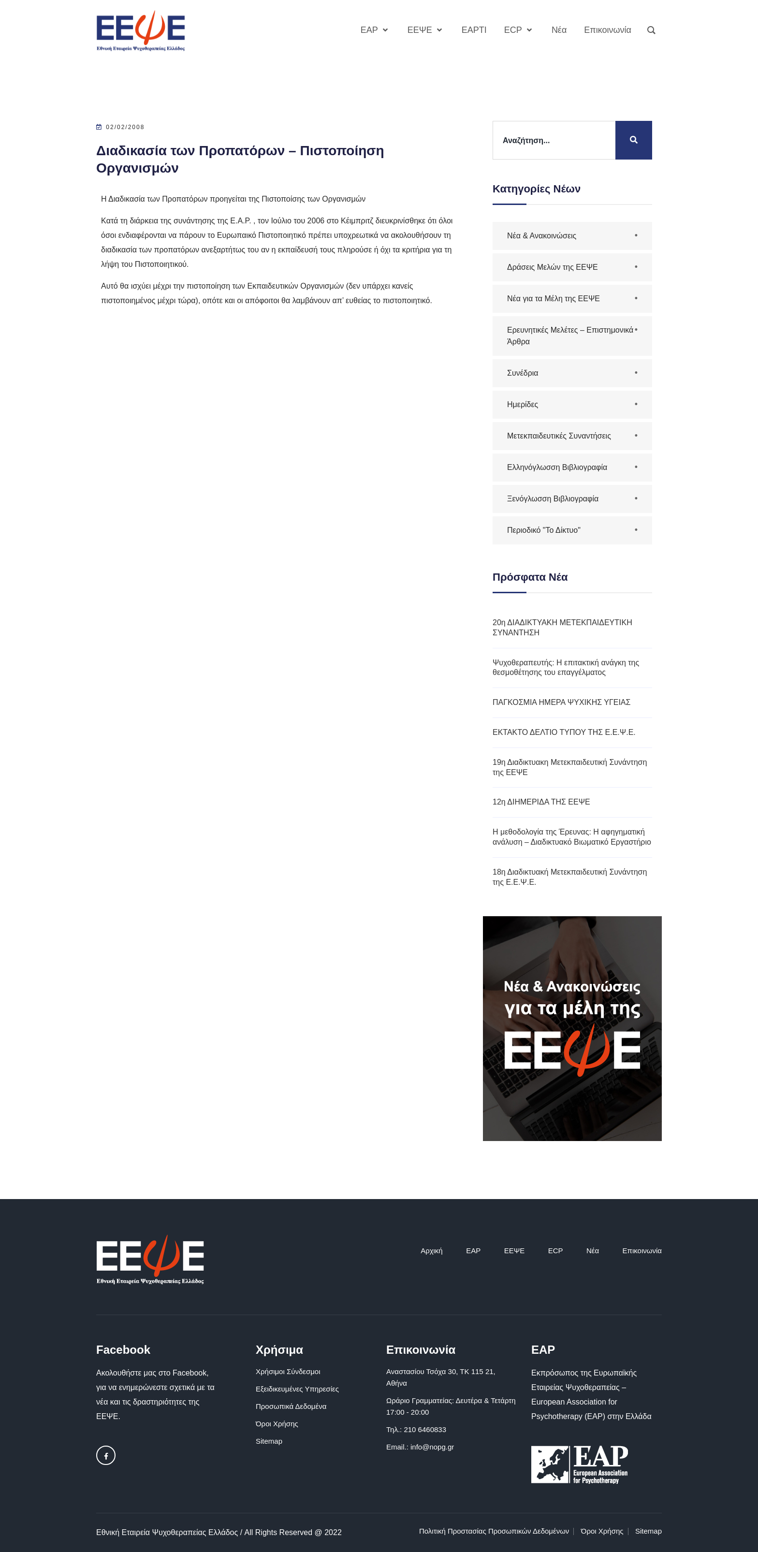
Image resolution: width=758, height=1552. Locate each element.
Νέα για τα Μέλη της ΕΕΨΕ (553, 298)
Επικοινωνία (642, 1250)
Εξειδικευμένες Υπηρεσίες (297, 1389)
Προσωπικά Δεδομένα (291, 1406)
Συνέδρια (523, 373)
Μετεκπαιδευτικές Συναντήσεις (559, 436)
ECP (555, 1250)
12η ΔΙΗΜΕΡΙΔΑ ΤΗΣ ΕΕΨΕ (541, 802)
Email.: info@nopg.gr (420, 1447)
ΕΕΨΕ (514, 1250)
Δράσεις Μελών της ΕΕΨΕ (552, 267)
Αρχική (432, 1250)
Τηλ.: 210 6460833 (416, 1429)
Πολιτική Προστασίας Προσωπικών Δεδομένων (494, 1531)
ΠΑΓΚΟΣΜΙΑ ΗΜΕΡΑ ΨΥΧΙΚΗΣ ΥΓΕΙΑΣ (561, 702)
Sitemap (269, 1441)
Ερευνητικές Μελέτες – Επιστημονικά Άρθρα (570, 336)
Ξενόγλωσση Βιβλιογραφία (552, 499)
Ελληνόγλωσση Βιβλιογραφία (557, 467)
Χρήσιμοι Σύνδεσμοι (288, 1371)
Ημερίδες (522, 404)
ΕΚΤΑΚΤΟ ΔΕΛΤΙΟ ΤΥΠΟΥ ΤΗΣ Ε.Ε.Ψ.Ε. (564, 732)
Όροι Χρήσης (277, 1424)
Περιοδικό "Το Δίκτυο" (544, 530)
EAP (473, 1250)
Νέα (592, 1250)
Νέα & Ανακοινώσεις (541, 236)
